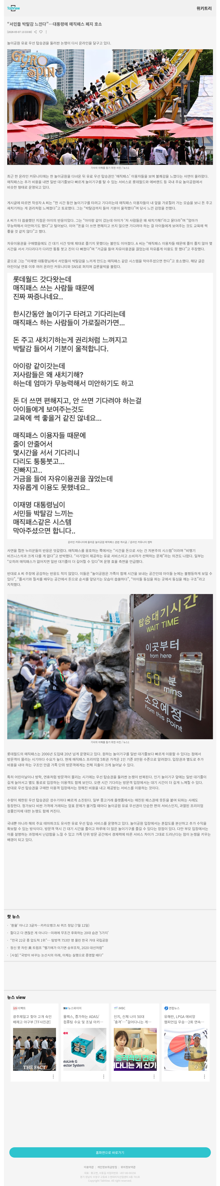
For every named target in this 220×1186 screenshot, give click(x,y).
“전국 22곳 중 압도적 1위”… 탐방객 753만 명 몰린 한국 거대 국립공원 (57, 940)
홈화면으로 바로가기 (110, 1152)
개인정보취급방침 (107, 1167)
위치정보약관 (128, 1167)
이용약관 (89, 1167)
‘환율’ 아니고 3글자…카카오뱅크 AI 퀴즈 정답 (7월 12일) (48, 925)
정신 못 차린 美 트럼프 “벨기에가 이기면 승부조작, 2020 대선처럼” (55, 947)
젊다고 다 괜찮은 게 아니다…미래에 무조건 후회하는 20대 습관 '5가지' (58, 932)
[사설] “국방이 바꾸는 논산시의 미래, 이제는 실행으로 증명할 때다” (55, 955)
